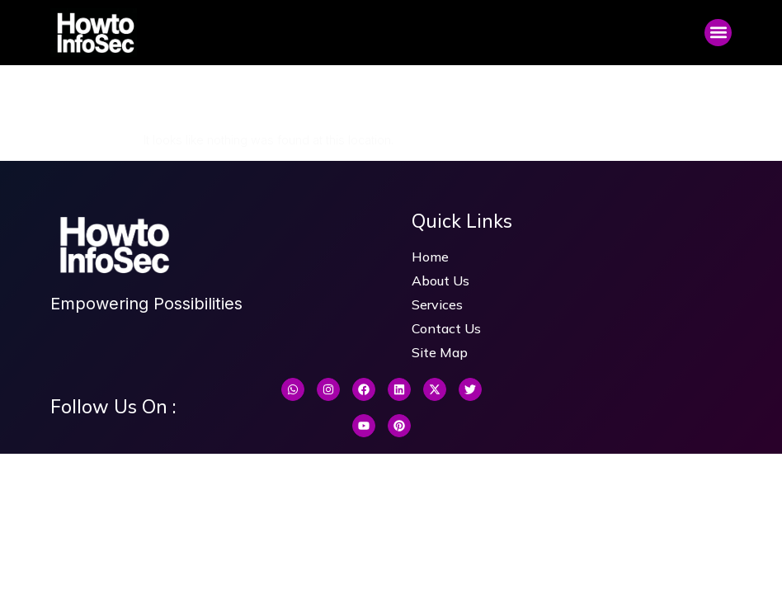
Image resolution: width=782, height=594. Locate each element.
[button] (718, 32)
